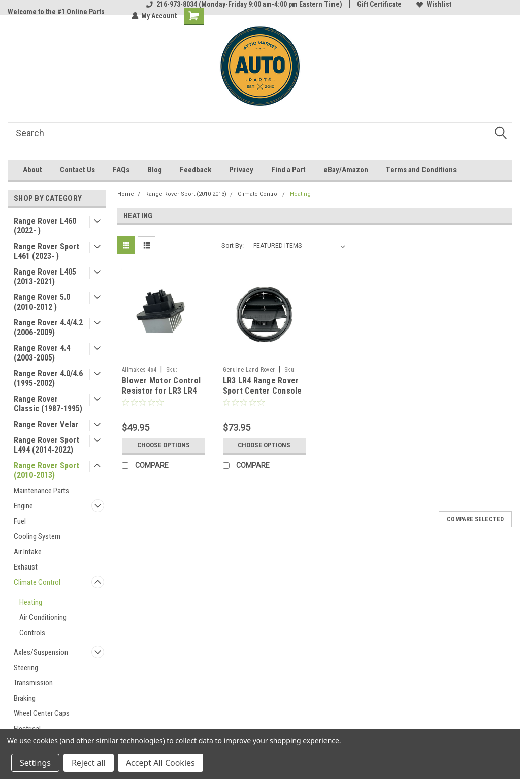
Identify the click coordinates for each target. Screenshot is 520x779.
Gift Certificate (379, 4)
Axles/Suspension (41, 652)
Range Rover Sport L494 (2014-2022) (46, 445)
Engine (23, 506)
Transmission (33, 682)
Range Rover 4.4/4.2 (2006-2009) (48, 327)
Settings (35, 762)
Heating (30, 602)
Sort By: (232, 245)
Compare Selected (475, 519)
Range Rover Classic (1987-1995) (48, 403)
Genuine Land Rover (249, 369)
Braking (25, 698)
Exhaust (26, 567)
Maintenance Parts (41, 490)
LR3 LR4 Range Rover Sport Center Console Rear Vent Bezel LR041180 (262, 395)
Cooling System (37, 536)
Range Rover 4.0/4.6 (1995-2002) (48, 378)
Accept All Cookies (160, 762)
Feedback (195, 169)
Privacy (241, 169)
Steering (26, 667)
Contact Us (77, 169)
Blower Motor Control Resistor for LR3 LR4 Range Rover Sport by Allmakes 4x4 (161, 395)
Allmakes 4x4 (139, 369)
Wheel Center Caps (42, 713)
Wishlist (433, 4)
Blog (154, 169)
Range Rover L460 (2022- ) (45, 225)
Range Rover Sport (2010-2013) (46, 470)
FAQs (121, 169)
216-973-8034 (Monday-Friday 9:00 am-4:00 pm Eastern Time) (244, 4)
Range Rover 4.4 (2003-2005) (42, 353)
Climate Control (37, 582)
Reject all (89, 762)
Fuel (20, 521)
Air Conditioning (43, 617)
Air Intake (28, 551)
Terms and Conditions (421, 169)
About (32, 169)
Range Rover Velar (46, 424)
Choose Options (163, 445)
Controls (32, 632)
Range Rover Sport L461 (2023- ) (46, 251)
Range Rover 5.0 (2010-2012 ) (42, 302)
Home (125, 194)
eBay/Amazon (345, 169)
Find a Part (288, 169)
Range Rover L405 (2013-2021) (45, 276)
